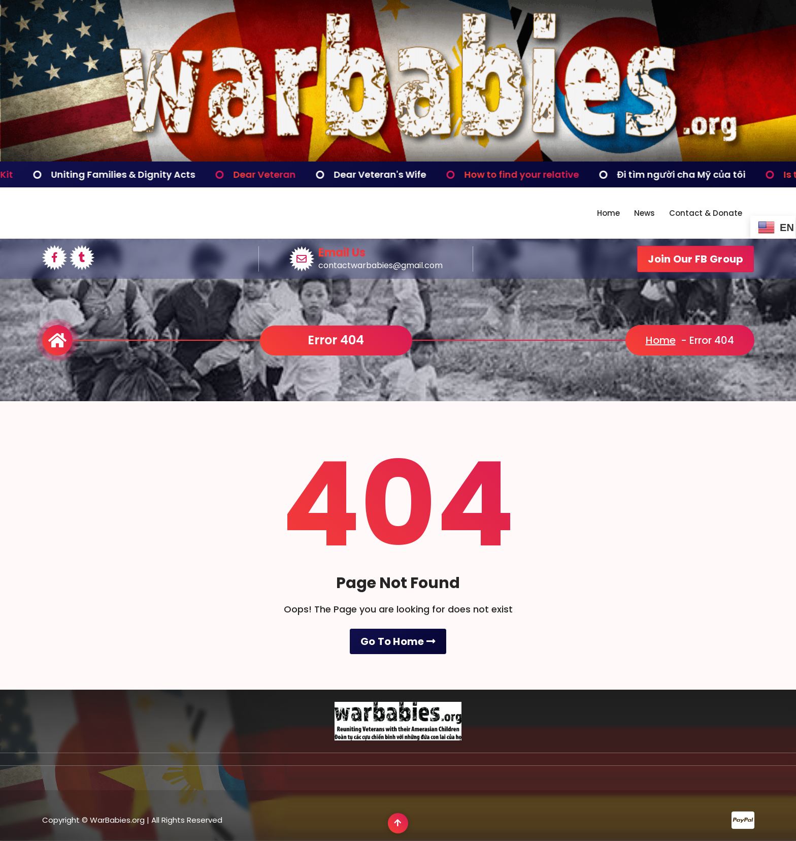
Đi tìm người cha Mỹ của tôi (713, 174)
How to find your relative (553, 174)
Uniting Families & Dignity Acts (155, 174)
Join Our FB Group (695, 259)
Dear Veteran (297, 174)
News (644, 213)
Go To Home (398, 688)
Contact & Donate (705, 213)
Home (608, 213)
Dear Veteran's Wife (412, 174)
